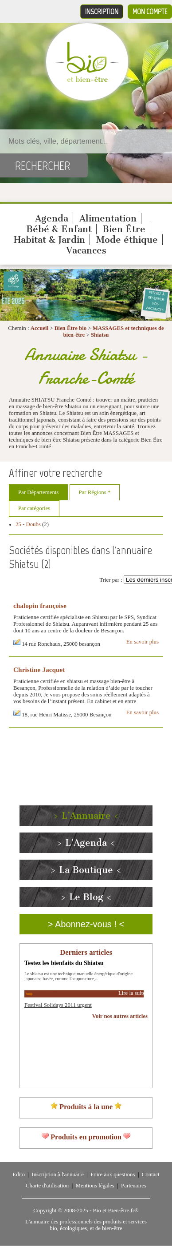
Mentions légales (95, 1186)
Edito (18, 1174)
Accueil (40, 328)
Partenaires (133, 1186)
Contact (151, 1174)
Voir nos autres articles (120, 1016)
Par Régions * (95, 492)
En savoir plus (142, 642)
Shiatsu (100, 335)
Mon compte (150, 11)
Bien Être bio (70, 328)
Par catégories (34, 508)
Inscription (101, 11)
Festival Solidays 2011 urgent (58, 1005)
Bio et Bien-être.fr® (115, 1210)
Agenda (51, 218)
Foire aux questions (112, 1174)
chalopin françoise (39, 605)
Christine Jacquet (39, 669)
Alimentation (108, 218)
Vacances (86, 250)
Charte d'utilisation (47, 1186)
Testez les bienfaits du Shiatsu (64, 962)
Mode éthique (127, 239)
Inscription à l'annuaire (57, 1174)
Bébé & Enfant (59, 229)
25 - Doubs (28, 524)
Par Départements (38, 492)
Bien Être (123, 229)
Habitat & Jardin (49, 239)
